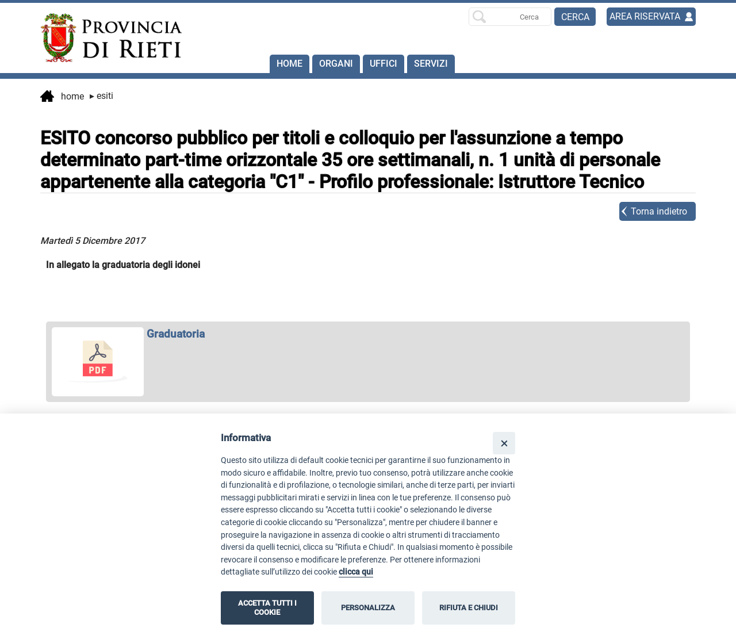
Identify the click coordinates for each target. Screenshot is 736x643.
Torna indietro (659, 211)
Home (289, 63)
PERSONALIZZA (368, 607)
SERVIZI (431, 63)
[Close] (504, 443)
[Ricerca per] (510, 16)
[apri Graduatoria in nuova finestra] (368, 333)
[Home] (105, 38)
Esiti (101, 95)
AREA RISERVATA (645, 16)
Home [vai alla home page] (62, 97)
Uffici (383, 63)
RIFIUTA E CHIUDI (468, 607)
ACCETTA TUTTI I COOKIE (267, 608)
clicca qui (356, 572)
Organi (336, 63)
